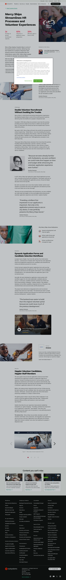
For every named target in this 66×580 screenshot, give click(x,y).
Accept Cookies (38, 80)
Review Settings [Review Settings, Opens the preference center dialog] (28, 80)
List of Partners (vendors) (21, 77)
